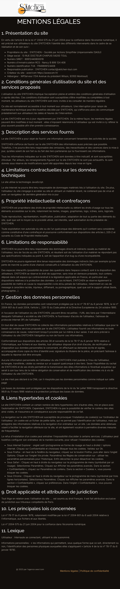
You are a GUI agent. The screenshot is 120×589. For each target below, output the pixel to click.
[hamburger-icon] (114, 8)
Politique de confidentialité (94, 570)
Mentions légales (69, 570)
